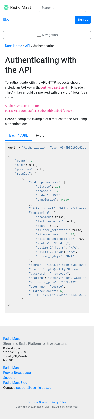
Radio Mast (17, 7)
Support (9, 378)
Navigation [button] (47, 35)
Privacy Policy (58, 402)
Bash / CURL (18, 135)
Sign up (82, 20)
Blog (6, 20)
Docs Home (13, 46)
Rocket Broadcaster (17, 373)
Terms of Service (38, 402)
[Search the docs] (62, 8)
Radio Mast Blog (15, 383)
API (27, 46)
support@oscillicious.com (35, 388)
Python (41, 135)
